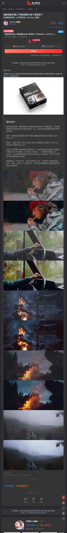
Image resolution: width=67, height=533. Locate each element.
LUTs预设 (30, 9)
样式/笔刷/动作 (20, 9)
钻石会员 (48, 46)
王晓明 (11, 22)
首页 (5, 9)
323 (33, 525)
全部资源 (11, 9)
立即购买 (33, 51)
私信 (60, 23)
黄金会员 (19, 46)
